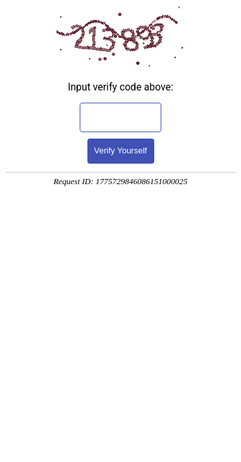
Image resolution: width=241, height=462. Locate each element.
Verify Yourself (120, 150)
